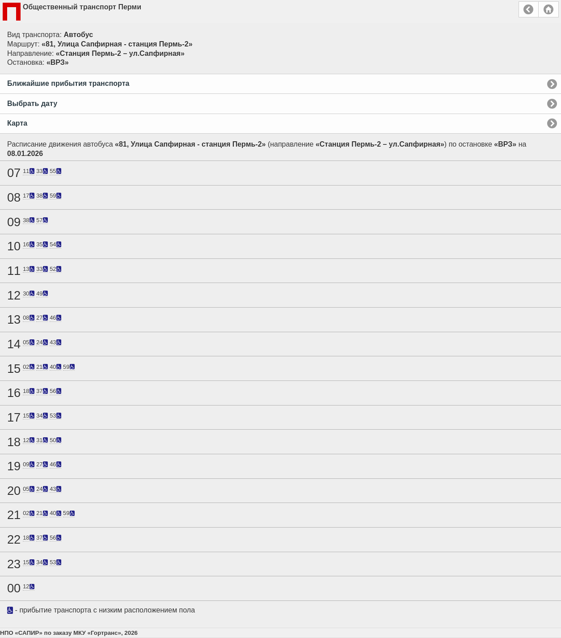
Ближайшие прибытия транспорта (68, 83)
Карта (17, 123)
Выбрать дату (32, 103)
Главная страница (548, 9)
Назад (529, 9)
